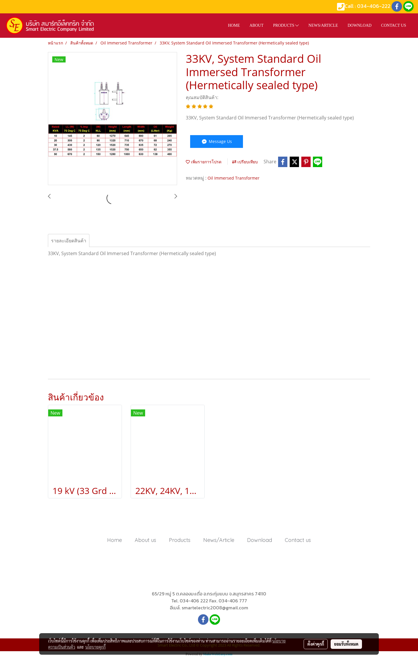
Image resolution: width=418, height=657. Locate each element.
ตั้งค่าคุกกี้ (315, 644)
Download (359, 25)
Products (286, 25)
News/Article (323, 25)
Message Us (216, 141)
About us (145, 540)
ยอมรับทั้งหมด (346, 644)
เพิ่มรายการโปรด (203, 161)
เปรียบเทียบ (245, 161)
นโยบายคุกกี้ (95, 646)
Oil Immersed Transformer (234, 178)
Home (114, 540)
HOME (234, 25)
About (256, 25)
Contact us (393, 25)
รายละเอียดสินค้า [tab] (68, 240)
